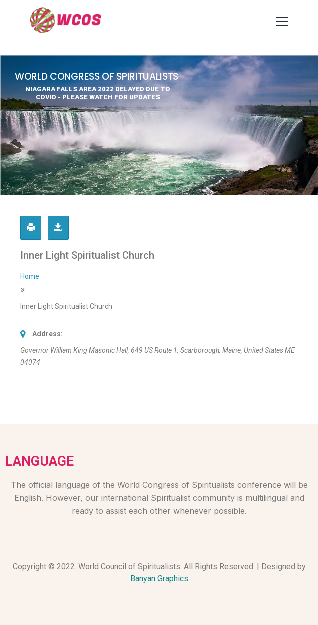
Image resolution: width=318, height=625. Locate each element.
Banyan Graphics (159, 578)
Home (29, 276)
